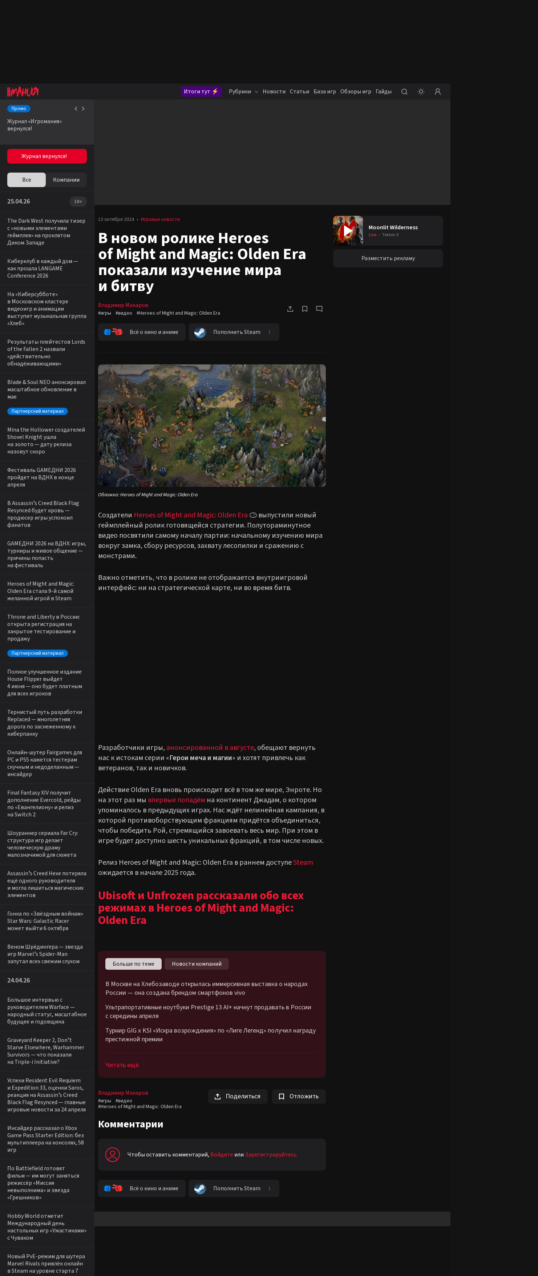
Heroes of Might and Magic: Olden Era (194, 514)
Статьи (299, 92)
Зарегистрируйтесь (274, 1163)
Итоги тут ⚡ (201, 92)
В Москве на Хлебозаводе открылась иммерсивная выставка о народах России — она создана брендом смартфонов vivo (210, 997)
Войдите (225, 1163)
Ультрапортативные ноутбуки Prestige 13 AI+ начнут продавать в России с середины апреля (212, 1020)
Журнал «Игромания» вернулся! (34, 125)
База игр (325, 92)
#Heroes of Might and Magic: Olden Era (182, 313)
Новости (274, 92)
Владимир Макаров (127, 305)
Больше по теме (137, 973)
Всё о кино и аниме (145, 332)
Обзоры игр (355, 92)
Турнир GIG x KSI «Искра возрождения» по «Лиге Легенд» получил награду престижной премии (214, 1044)
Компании (66, 180)
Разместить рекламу (389, 258)
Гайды (384, 92)
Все (26, 180)
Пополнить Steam (231, 332)
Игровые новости (164, 219)
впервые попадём (180, 799)
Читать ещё (125, 1073)
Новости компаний (200, 973)
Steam (307, 871)
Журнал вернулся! (44, 156)
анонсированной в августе (214, 746)
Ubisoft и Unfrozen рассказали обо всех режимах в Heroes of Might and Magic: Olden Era (204, 916)
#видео (127, 313)
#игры (108, 313)
